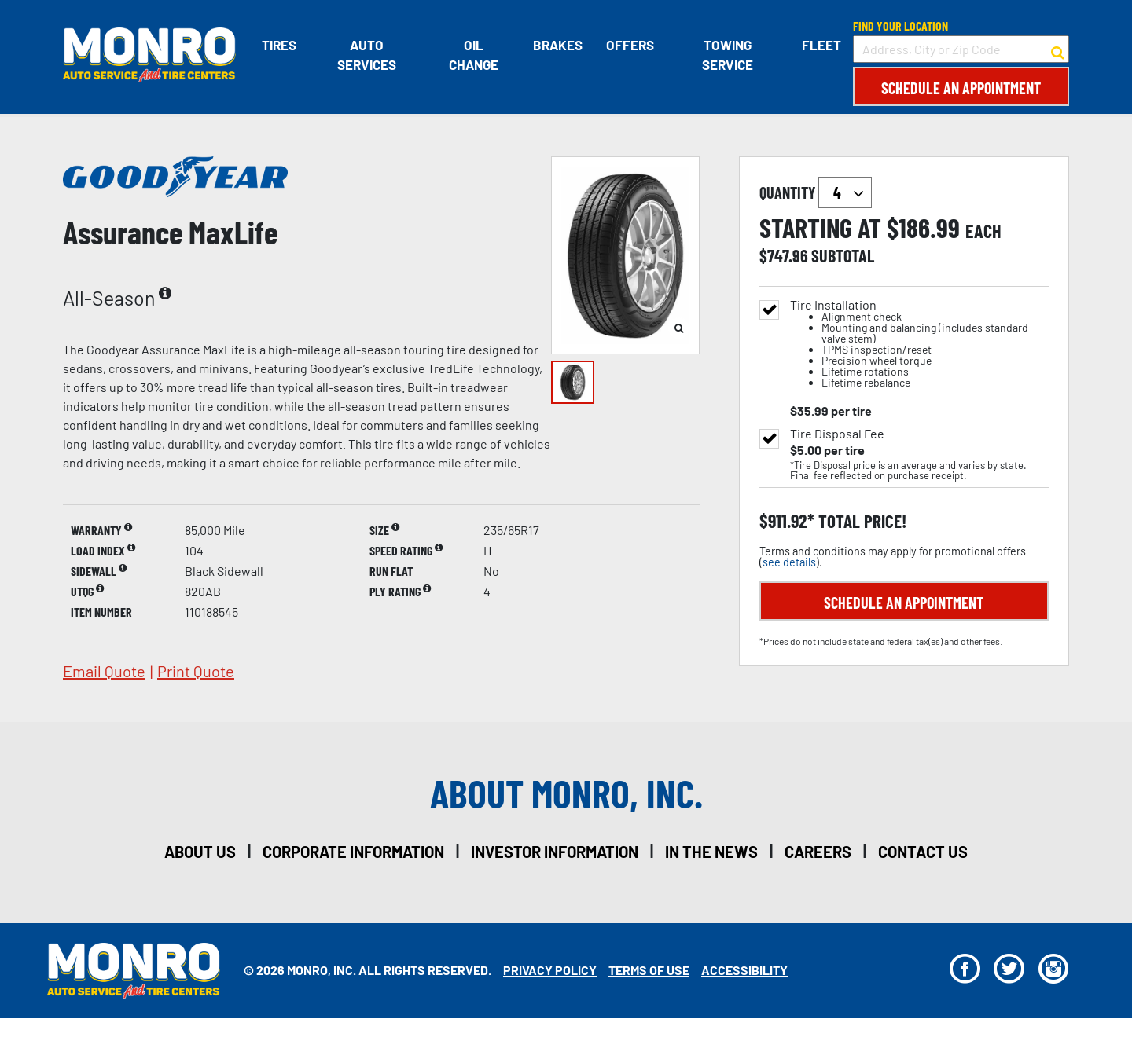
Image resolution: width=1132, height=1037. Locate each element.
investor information (554, 851)
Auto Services (366, 55)
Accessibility (744, 969)
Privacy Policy (550, 969)
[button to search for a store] (1057, 49)
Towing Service (727, 55)
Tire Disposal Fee (837, 433)
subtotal (842, 255)
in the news (711, 851)
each (983, 231)
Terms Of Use (648, 969)
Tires (279, 45)
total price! (860, 521)
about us (200, 851)
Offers (630, 45)
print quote (195, 670)
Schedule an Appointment (961, 88)
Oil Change (473, 55)
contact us (923, 851)
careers (818, 851)
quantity (815, 192)
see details (789, 562)
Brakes (558, 45)
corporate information (353, 851)
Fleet (821, 45)
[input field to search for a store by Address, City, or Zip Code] (961, 49)
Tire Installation (919, 344)
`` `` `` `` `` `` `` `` (845, 192)
